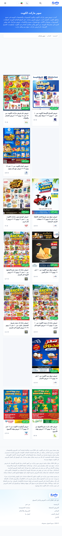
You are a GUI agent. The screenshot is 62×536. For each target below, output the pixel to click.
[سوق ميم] (55, 226)
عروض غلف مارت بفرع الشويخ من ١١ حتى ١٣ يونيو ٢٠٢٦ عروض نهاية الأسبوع (46, 429)
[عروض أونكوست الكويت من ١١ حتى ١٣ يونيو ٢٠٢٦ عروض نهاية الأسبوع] (16, 406)
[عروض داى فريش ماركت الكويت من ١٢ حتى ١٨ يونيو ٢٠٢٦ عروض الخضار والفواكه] (16, 93)
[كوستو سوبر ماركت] (26, 226)
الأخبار (57, 517)
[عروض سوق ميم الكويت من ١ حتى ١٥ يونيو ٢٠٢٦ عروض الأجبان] (45, 356)
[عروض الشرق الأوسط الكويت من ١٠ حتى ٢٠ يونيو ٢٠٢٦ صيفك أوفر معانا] (45, 93)
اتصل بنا (27, 514)
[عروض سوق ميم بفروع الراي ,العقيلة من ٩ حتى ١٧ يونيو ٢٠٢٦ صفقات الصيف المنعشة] (45, 197)
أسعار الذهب (55, 514)
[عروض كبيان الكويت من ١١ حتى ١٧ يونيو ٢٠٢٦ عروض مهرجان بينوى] (16, 146)
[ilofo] (55, 3)
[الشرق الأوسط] (55, 120)
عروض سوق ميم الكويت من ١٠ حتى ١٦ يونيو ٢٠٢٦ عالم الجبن (45, 272)
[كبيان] (26, 173)
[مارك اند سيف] (26, 279)
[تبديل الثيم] (27, 3)
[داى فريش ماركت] (26, 123)
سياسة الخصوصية (24, 507)
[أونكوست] (26, 434)
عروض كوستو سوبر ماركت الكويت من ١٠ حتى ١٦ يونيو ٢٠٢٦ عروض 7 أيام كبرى (17, 220)
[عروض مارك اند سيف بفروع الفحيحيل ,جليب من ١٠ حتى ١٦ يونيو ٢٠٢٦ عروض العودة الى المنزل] (16, 303)
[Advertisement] (31, 54)
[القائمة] (5, 3)
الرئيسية (55, 36)
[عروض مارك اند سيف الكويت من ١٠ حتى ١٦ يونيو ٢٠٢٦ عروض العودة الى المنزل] (45, 303)
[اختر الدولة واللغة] (20, 3)
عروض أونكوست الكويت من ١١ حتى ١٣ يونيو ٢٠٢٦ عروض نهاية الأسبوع (16, 428)
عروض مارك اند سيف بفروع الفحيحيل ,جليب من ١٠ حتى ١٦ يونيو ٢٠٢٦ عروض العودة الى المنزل (17, 326)
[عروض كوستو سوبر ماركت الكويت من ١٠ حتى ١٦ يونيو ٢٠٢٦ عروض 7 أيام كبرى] (16, 197)
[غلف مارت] (55, 436)
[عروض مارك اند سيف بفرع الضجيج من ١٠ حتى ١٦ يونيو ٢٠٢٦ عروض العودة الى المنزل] (16, 250)
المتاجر (49, 36)
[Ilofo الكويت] (54, 495)
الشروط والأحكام (24, 511)
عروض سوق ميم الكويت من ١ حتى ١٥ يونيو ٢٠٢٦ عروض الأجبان (46, 378)
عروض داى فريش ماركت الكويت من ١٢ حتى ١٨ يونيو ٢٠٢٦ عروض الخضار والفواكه (16, 116)
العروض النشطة (54, 507)
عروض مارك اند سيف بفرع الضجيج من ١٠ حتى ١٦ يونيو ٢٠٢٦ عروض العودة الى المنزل (17, 273)
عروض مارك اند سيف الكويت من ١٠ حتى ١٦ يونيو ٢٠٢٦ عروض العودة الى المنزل (45, 326)
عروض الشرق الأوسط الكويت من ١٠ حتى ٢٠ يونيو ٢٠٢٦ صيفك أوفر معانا (45, 115)
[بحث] (40, 3)
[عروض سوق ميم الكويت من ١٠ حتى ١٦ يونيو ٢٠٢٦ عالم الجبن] (45, 250)
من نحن (27, 504)
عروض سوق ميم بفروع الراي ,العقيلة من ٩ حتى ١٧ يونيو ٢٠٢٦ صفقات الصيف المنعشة (45, 220)
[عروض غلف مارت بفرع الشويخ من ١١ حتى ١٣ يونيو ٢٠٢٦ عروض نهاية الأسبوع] (45, 406)
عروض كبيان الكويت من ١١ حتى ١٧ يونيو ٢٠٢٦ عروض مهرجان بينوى (17, 168)
